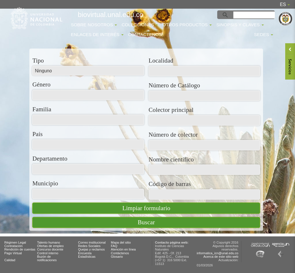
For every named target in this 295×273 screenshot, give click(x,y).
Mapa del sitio (121, 242)
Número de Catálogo (174, 85)
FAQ (114, 246)
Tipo (38, 60)
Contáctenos (120, 253)
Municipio (45, 183)
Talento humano (48, 242)
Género (41, 84)
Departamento (49, 158)
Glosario (117, 256)
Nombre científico (171, 159)
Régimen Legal (15, 242)
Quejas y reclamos (91, 249)
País (37, 133)
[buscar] (255, 15)
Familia (41, 109)
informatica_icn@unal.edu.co (217, 253)
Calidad (9, 260)
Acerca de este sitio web (220, 256)
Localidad (161, 60)
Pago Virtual (13, 253)
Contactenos (145, 34)
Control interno (47, 253)
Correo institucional (92, 242)
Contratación (13, 246)
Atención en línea (123, 249)
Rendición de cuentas (19, 249)
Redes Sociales (89, 246)
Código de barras (170, 183)
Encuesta (85, 253)
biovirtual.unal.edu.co (110, 14)
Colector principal (171, 109)
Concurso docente (50, 249)
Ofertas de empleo (50, 246)
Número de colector (173, 134)
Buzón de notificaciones (47, 258)
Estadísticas (86, 256)
